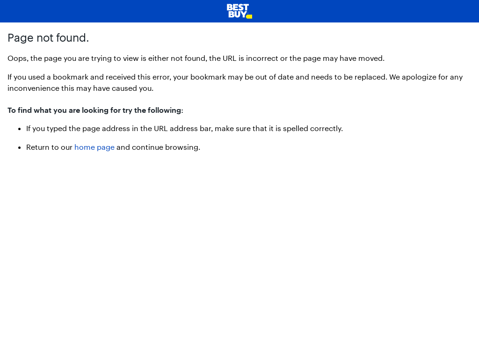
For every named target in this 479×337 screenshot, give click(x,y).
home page (94, 146)
